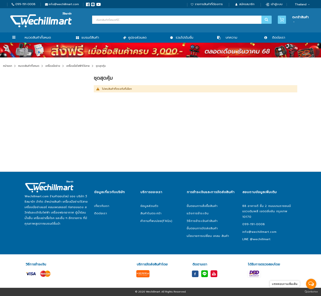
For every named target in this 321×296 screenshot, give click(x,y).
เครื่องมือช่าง (52, 66)
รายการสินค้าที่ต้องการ (209, 4)
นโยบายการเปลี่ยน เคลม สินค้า (208, 236)
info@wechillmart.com (64, 4)
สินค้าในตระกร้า (151, 213)
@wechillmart (260, 239)
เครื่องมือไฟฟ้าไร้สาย (78, 66)
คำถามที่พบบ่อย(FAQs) (156, 221)
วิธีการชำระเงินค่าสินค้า (202, 221)
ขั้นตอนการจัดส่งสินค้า (202, 228)
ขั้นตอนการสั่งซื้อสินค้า (202, 206)
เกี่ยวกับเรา (101, 206)
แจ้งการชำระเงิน (198, 213)
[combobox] (181, 20)
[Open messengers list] (311, 284)
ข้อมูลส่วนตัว (149, 206)
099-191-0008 (25, 4)
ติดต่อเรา (100, 213)
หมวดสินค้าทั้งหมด (38, 37)
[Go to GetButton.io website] (311, 291)
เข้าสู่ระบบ (277, 4)
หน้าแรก (7, 66)
